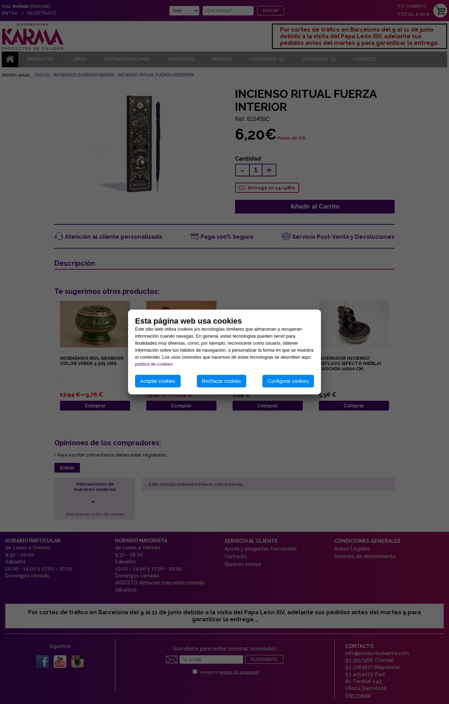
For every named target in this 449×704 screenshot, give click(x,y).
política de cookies (154, 364)
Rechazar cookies (221, 381)
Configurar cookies (288, 381)
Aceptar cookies (157, 381)
